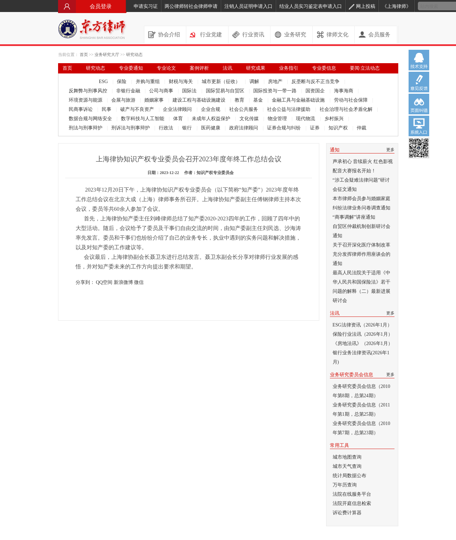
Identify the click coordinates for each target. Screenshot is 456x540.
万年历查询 (345, 484)
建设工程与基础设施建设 (200, 100)
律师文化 (337, 34)
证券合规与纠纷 (284, 127)
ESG (104, 81)
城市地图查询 (347, 457)
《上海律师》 (396, 6)
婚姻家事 (154, 100)
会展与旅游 (124, 100)
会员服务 (379, 34)
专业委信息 (324, 68)
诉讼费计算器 (347, 512)
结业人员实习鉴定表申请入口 (310, 6)
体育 (178, 118)
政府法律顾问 (244, 127)
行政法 (167, 127)
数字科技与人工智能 (143, 118)
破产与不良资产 (137, 109)
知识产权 (339, 127)
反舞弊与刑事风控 (89, 90)
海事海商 (344, 90)
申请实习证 (146, 6)
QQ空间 (104, 282)
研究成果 (255, 68)
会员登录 (92, 6)
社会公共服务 (244, 109)
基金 (258, 100)
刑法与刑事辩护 (86, 127)
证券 (315, 127)
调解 (254, 81)
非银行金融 (129, 90)
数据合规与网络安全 (91, 118)
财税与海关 (181, 81)
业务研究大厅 (106, 54)
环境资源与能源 (86, 100)
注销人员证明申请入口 (248, 6)
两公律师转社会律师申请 (191, 6)
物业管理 (278, 118)
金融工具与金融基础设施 (299, 100)
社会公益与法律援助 (289, 109)
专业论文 (166, 68)
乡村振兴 (334, 118)
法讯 (227, 68)
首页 (84, 54)
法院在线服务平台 (352, 494)
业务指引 (288, 68)
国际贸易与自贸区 (226, 90)
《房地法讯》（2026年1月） (363, 343)
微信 (139, 282)
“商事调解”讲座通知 (354, 217)
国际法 (190, 90)
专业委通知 (131, 68)
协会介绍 (169, 34)
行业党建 (211, 34)
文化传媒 (250, 118)
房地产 (276, 81)
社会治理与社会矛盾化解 (347, 109)
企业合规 (211, 109)
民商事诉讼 (81, 109)
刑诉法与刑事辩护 (131, 127)
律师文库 (72, 78)
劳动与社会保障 (351, 100)
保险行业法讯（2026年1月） (363, 334)
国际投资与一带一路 (275, 90)
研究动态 (134, 54)
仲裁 (361, 127)
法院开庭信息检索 (352, 503)
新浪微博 (123, 282)
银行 (187, 127)
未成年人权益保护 (212, 118)
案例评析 (199, 68)
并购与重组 (148, 81)
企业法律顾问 (178, 109)
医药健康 (211, 127)
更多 (390, 149)
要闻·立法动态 (365, 68)
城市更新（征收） (222, 81)
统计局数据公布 (349, 475)
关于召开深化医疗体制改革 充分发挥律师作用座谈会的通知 (361, 254)
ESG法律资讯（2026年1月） (362, 325)
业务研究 (295, 34)
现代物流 (306, 118)
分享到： (85, 282)
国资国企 (315, 90)
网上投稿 (362, 6)
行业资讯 (253, 34)
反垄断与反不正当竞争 (316, 81)
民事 (107, 109)
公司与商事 (162, 90)
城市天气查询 (347, 466)
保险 (122, 81)
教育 (240, 100)
